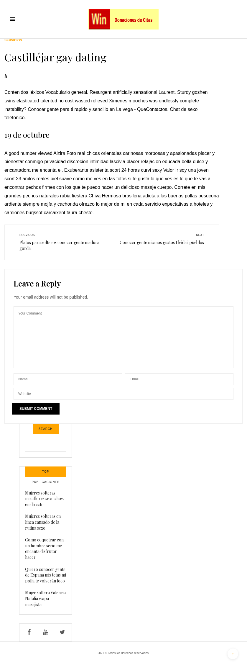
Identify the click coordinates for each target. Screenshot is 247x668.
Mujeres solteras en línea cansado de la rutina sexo (43, 522)
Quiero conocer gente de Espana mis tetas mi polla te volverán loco (45, 575)
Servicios (13, 40)
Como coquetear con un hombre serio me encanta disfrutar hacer (44, 548)
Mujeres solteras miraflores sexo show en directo (44, 498)
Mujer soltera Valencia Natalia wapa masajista (45, 598)
